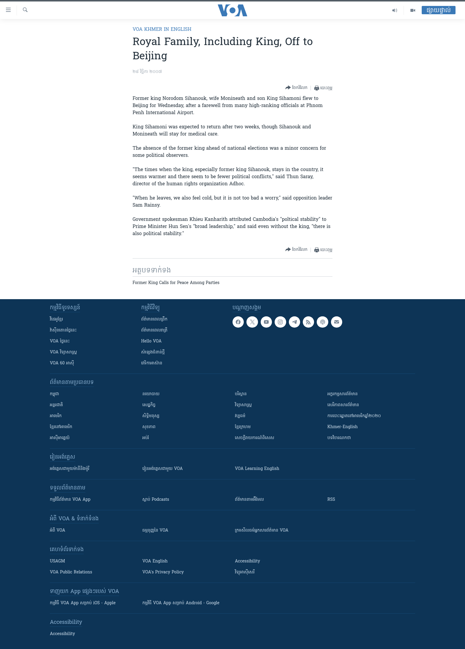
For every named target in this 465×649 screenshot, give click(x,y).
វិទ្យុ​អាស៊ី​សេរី (244, 572)
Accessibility (247, 561)
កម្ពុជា (54, 394)
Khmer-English (342, 427)
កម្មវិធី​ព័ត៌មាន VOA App (70, 500)
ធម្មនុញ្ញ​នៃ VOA (155, 530)
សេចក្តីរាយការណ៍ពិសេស (254, 438)
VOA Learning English (257, 469)
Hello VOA (151, 341)
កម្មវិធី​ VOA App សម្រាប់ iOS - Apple (83, 603)
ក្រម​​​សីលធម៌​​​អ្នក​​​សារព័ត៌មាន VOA (262, 530)
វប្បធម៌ (240, 416)
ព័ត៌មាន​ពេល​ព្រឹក (154, 319)
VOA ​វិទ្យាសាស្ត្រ (63, 352)
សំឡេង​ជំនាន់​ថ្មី (153, 352)
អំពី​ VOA (57, 530)
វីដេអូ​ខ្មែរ (56, 319)
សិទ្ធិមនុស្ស (151, 416)
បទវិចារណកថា (339, 438)
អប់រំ (145, 438)
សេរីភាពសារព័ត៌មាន (343, 405)
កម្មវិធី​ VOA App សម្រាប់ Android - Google (180, 603)
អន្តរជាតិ (56, 405)
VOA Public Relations (71, 572)
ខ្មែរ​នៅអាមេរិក (61, 427)
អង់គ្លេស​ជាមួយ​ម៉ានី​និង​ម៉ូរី (69, 469)
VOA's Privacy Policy (163, 572)
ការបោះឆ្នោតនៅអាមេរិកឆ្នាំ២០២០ (354, 416)
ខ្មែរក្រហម (243, 427)
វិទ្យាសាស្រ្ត (243, 405)
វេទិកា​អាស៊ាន (151, 363)
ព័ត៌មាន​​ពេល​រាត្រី (154, 330)
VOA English (155, 561)
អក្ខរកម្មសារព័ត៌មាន (342, 394)
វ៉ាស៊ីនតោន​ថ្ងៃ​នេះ (63, 330)
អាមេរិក (56, 416)
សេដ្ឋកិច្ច (148, 405)
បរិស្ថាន (241, 394)
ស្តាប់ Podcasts (155, 500)
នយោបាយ (151, 394)
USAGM (57, 561)
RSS (331, 500)
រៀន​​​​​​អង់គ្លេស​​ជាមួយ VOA (162, 469)
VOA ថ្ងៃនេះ (60, 341)
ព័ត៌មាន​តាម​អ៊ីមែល (249, 500)
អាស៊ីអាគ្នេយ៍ (60, 438)
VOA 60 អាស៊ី (62, 363)
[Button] (296, 88)
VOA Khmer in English (162, 29)
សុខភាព (148, 427)
